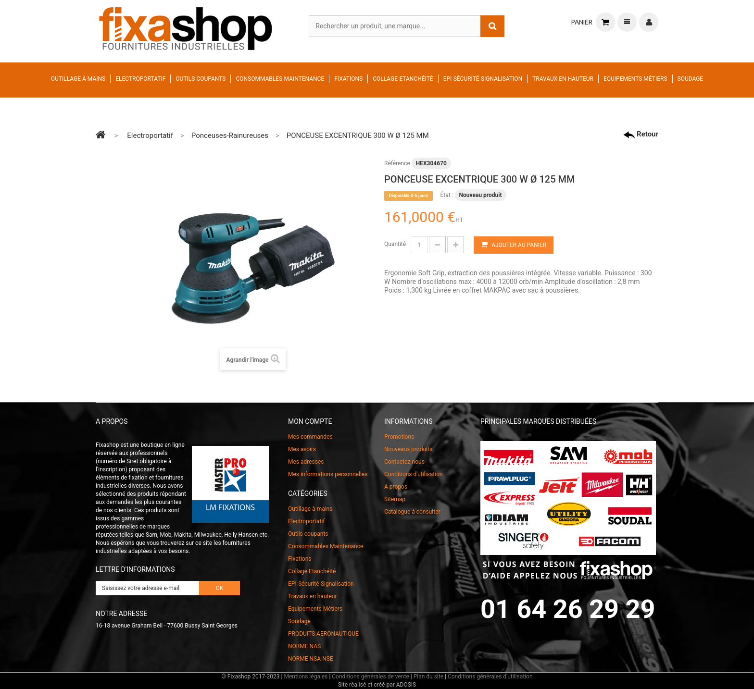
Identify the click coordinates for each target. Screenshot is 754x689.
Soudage (691, 78)
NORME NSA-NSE (310, 658)
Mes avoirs (302, 449)
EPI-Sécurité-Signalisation (483, 78)
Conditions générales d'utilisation (490, 676)
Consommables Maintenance (325, 546)
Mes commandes (310, 436)
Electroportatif (140, 78)
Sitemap (394, 499)
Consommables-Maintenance (280, 78)
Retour (640, 134)
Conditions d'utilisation (413, 474)
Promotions (399, 436)
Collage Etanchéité (312, 571)
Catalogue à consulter (412, 511)
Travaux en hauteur (562, 78)
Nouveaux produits (408, 449)
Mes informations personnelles (327, 474)
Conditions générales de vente (370, 676)
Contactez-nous (404, 461)
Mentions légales (305, 676)
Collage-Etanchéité (403, 78)
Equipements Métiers (635, 78)
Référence (397, 163)
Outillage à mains (78, 78)
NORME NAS (304, 646)
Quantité (395, 244)
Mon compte (310, 421)
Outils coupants (201, 78)
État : (446, 195)
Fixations (348, 78)
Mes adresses (306, 461)
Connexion (648, 22)
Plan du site (428, 676)
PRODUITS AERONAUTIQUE (323, 633)
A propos (395, 486)
